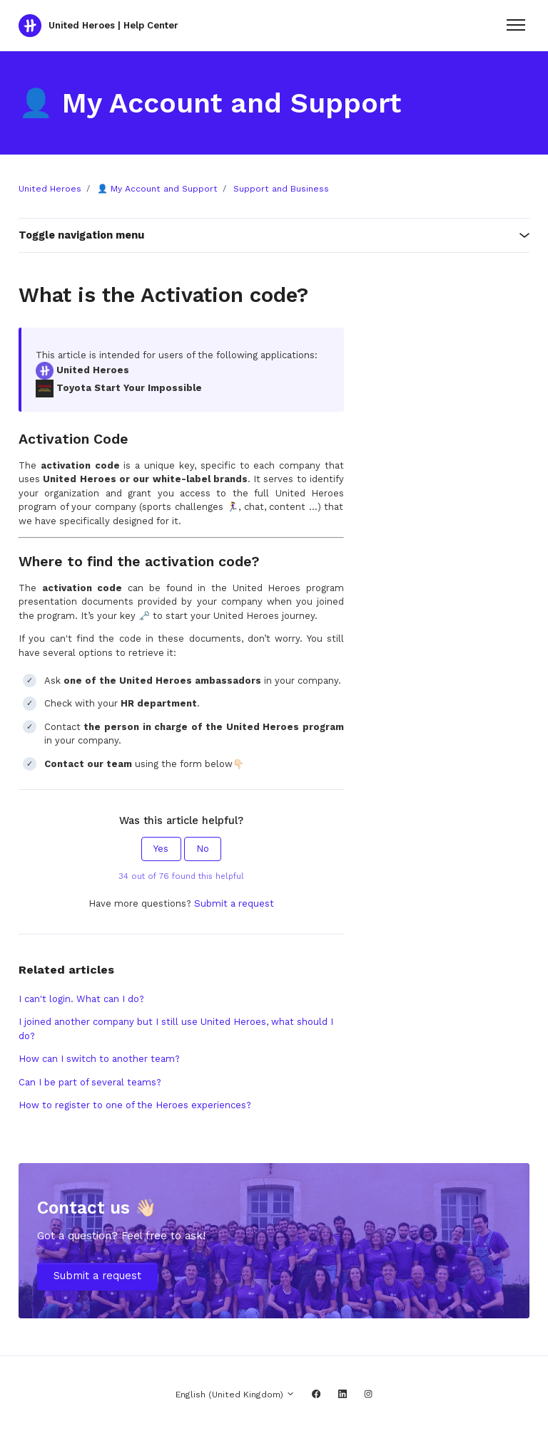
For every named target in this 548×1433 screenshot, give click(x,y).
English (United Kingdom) (235, 1395)
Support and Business (281, 189)
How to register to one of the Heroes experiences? (135, 1105)
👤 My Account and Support (157, 189)
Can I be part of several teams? (90, 1082)
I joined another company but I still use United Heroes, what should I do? (176, 1028)
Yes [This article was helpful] (160, 848)
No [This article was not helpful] (202, 848)
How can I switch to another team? (99, 1058)
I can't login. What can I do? (81, 999)
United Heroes (50, 189)
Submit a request (234, 903)
